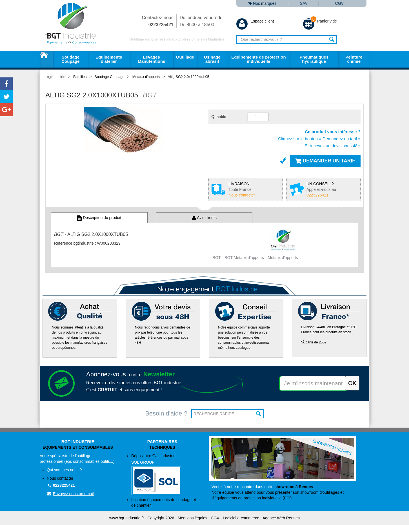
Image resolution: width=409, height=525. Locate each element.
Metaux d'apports (146, 77)
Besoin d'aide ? (166, 413)
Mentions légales (192, 518)
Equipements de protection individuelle (258, 59)
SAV (304, 3)
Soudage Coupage (70, 59)
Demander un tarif (325, 161)
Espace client (255, 21)
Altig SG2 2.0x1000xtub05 (188, 77)
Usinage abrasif (212, 59)
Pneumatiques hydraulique (313, 59)
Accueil (46, 59)
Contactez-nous (158, 21)
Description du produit (99, 217)
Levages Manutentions (151, 59)
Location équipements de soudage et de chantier (163, 502)
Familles (79, 77)
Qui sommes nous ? (64, 470)
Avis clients (204, 217)
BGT (217, 257)
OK (259, 413)
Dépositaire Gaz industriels (165, 474)
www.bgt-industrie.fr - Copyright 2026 (141, 518)
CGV (339, 3)
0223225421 (61, 485)
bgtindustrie (56, 77)
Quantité (218, 116)
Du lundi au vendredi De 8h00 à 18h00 (200, 21)
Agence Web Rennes (281, 518)
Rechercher (332, 39)
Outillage (185, 57)
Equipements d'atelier (108, 59)
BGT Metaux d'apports (244, 257)
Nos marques (262, 3)
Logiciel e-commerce (241, 518)
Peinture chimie (353, 59)
